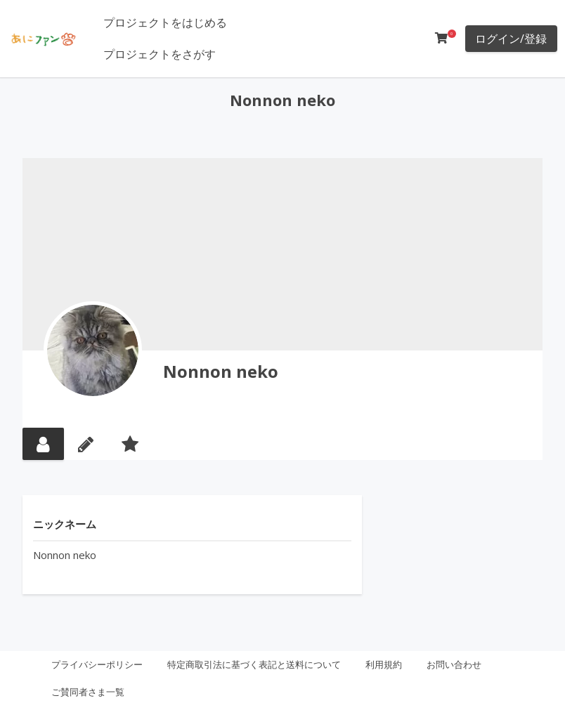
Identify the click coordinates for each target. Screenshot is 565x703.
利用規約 (383, 664)
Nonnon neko (220, 371)
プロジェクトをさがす (159, 54)
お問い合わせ (454, 664)
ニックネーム (64, 524)
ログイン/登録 (511, 38)
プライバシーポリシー (97, 664)
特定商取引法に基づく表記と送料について (254, 664)
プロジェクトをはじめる (165, 22)
